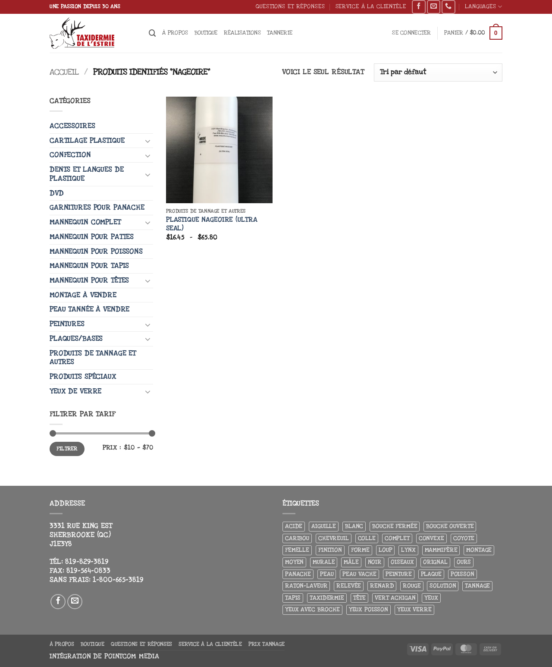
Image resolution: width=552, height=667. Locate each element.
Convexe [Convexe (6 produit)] (431, 538)
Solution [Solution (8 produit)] (443, 585)
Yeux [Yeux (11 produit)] (431, 597)
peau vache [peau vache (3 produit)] (359, 574)
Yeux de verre (75, 391)
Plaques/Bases (76, 338)
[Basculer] (148, 140)
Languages (483, 7)
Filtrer (66, 448)
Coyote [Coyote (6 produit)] (463, 538)
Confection (70, 155)
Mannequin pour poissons (96, 251)
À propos (175, 32)
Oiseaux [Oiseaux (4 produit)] (402, 562)
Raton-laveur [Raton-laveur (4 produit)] (306, 585)
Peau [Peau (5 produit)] (326, 574)
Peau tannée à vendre (89, 309)
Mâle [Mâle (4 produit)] (351, 562)
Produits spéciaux (83, 376)
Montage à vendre (83, 295)
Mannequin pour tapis (89, 266)
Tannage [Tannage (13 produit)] (477, 585)
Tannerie (279, 32)
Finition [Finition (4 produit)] (330, 550)
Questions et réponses (290, 6)
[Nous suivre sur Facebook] (418, 7)
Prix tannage (266, 644)
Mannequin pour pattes (92, 237)
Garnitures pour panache (97, 207)
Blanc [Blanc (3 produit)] (354, 526)
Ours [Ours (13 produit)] (464, 562)
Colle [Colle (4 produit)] (367, 538)
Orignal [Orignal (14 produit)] (435, 562)
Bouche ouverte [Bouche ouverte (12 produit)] (450, 526)
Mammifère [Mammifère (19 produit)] (441, 550)
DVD (57, 193)
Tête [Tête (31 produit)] (359, 597)
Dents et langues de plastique (86, 174)
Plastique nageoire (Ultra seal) (211, 224)
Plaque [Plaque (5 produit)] (431, 574)
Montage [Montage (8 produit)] (479, 550)
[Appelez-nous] (448, 7)
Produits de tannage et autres (93, 358)
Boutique (206, 32)
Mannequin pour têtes (89, 280)
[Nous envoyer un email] (433, 7)
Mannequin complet (85, 222)
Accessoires (72, 126)
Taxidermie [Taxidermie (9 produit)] (327, 597)
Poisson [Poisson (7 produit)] (462, 574)
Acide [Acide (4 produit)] (293, 526)
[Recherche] (152, 33)
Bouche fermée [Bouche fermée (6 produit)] (394, 526)
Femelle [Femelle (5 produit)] (297, 550)
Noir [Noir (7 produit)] (375, 562)
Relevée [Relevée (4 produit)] (348, 585)
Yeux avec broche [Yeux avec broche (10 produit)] (312, 609)
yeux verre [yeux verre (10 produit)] (414, 609)
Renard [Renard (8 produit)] (382, 585)
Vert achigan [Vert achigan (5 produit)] (395, 597)
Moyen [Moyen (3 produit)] (294, 562)
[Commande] (438, 72)
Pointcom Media (131, 656)
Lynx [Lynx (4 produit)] (408, 550)
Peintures (67, 324)
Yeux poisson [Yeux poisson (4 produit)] (368, 609)
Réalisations (242, 32)
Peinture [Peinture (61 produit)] (399, 574)
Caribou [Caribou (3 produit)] (297, 538)
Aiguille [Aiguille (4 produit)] (323, 526)
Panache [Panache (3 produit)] (298, 574)
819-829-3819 (86, 561)
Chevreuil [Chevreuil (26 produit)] (333, 538)
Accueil (64, 72)
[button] (411, 33)
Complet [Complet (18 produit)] (397, 538)
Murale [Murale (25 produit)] (324, 562)
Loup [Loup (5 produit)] (385, 550)
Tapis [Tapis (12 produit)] (293, 597)
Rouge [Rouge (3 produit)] (411, 585)
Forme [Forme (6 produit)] (360, 550)
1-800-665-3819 (118, 580)
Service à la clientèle (371, 6)
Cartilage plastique (87, 140)
